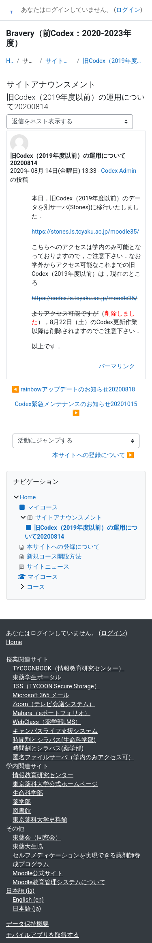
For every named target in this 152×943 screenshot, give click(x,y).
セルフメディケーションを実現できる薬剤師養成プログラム (76, 860)
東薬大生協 (28, 846)
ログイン (128, 9)
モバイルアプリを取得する (42, 935)
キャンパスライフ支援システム (55, 731)
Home (9, 60)
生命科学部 (28, 793)
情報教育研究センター (43, 775)
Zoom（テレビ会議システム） (54, 704)
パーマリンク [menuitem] (116, 366)
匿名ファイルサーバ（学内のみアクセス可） (73, 757)
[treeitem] (76, 542)
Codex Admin (118, 170)
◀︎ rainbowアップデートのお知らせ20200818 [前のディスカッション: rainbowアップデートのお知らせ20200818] (73, 389)
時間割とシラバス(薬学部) (48, 748)
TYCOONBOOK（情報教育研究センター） (68, 668)
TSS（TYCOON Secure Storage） (56, 686)
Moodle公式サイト (38, 873)
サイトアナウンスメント (59, 60)
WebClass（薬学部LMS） (47, 722)
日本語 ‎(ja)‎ (20, 890)
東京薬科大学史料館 (40, 819)
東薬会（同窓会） (37, 837)
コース (36, 587)
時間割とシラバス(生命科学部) (54, 739)
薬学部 (22, 802)
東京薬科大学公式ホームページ (55, 784)
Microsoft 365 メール (41, 695)
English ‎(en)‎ (28, 899)
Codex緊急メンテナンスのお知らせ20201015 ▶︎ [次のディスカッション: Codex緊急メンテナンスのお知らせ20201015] (76, 408)
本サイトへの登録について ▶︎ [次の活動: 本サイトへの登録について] (93, 455)
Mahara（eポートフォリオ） (51, 713)
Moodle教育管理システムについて (59, 882)
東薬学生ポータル (37, 677)
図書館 (22, 810)
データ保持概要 (27, 924)
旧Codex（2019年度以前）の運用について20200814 (114, 60)
